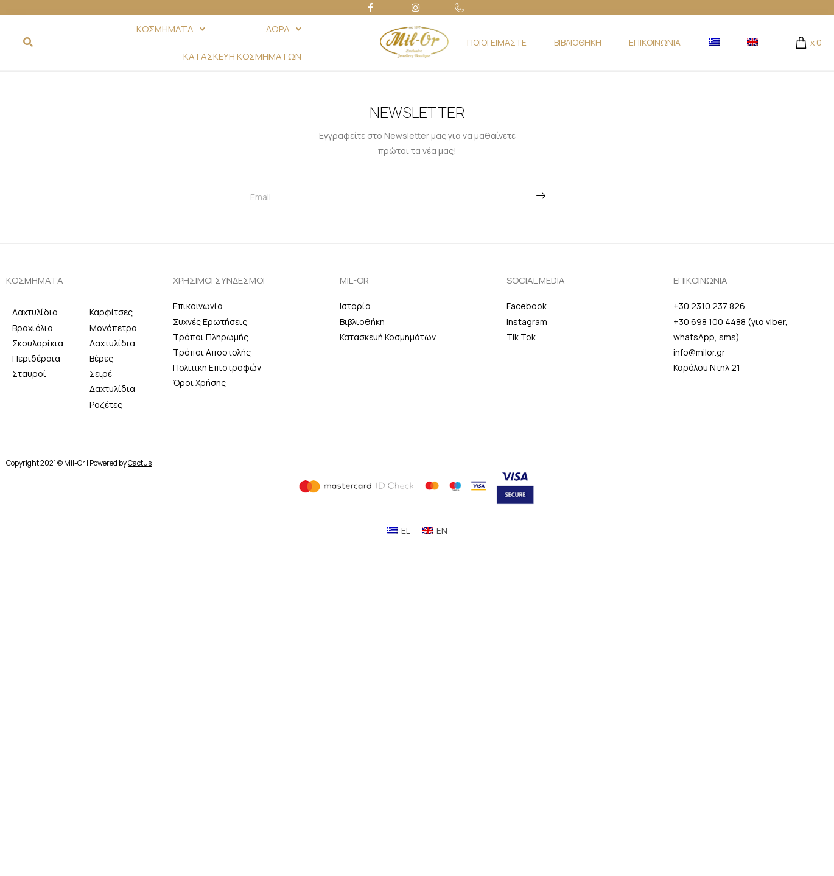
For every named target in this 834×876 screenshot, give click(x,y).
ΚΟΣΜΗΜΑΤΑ (170, 29)
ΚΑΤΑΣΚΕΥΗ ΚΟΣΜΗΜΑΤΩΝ (242, 56)
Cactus (140, 463)
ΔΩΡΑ (283, 29)
